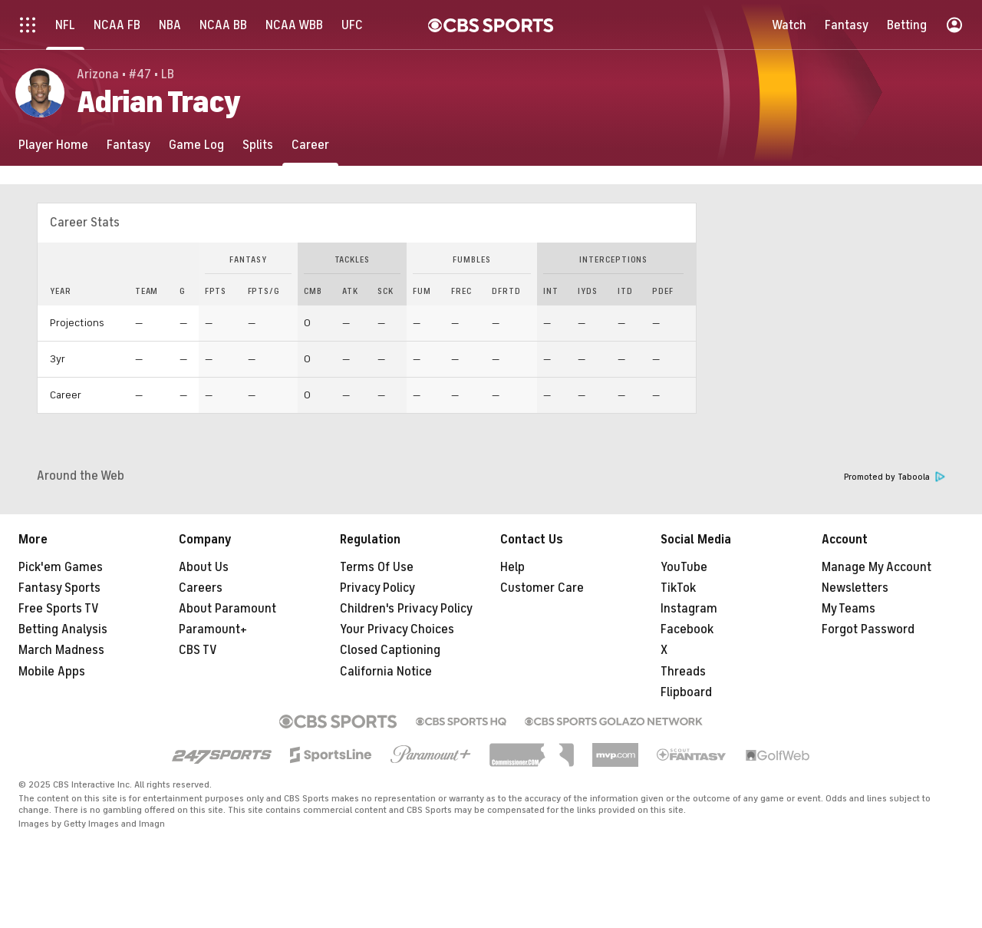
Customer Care (542, 588)
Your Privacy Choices (397, 629)
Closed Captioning (390, 650)
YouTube (684, 567)
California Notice (386, 671)
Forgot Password (868, 629)
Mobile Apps (51, 671)
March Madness (61, 650)
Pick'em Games (60, 567)
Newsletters (855, 588)
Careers (200, 588)
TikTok (678, 588)
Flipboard (686, 692)
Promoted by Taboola (894, 477)
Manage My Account (876, 567)
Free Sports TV (58, 608)
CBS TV (198, 650)
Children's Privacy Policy (406, 608)
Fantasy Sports (59, 588)
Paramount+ (213, 629)
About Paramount (227, 608)
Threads (683, 671)
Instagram (689, 608)
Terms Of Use (377, 567)
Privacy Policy (377, 588)
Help (512, 567)
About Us (204, 567)
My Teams (848, 608)
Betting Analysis (62, 629)
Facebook (687, 629)
